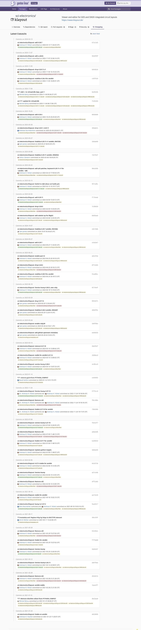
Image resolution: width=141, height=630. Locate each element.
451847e (95, 567)
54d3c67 (95, 540)
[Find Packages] (121, 9)
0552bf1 (95, 297)
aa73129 (95, 487)
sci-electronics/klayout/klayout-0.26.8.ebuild (74, 571)
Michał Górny (24, 93)
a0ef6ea (95, 553)
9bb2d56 (95, 166)
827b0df (95, 284)
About (65, 9)
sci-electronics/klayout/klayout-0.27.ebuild (54, 429)
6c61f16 (95, 456)
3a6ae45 (95, 443)
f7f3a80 (95, 531)
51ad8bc (95, 270)
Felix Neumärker (25, 498)
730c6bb (95, 403)
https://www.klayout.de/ (72, 20)
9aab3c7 (95, 496)
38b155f (95, 509)
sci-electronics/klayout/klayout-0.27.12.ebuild (49, 301)
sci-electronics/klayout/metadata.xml (28, 332)
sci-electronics (25, 16)
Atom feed (95, 34)
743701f (95, 153)
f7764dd (95, 195)
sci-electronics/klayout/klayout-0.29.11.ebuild (49, 131)
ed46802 (95, 372)
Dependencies (29, 27)
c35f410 (95, 78)
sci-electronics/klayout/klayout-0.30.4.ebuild (30, 60)
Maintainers (33, 9)
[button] (110, 3)
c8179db (95, 226)
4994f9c (95, 306)
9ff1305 (95, 474)
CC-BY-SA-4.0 (56, 626)
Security (85, 27)
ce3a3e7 (95, 239)
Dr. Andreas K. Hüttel (26, 387)
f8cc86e (95, 394)
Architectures (55, 9)
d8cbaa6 (95, 589)
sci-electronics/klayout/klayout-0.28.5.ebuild (49, 266)
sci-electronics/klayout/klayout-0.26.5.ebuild (49, 571)
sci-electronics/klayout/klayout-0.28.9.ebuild (49, 208)
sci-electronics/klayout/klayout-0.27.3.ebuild (30, 429)
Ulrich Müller (24, 511)
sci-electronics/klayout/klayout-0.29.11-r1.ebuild (50, 73)
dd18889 (95, 604)
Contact (128, 622)
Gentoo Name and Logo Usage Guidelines (78, 626)
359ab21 (95, 127)
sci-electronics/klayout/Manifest (52, 47)
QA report (42, 27)
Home (14, 9)
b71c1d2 (95, 42)
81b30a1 (95, 522)
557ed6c (95, 182)
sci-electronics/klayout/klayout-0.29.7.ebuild (75, 131)
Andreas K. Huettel (26, 606)
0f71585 (95, 261)
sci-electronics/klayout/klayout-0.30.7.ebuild (30, 47)
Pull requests (58, 27)
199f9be (95, 319)
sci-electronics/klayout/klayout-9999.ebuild (55, 60)
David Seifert (23, 374)
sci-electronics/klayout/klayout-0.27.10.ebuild (49, 345)
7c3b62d (95, 204)
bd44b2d (95, 69)
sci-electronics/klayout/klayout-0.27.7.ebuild (49, 398)
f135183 (95, 100)
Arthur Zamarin (24, 155)
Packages (22, 9)
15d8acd (95, 350)
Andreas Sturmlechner (27, 129)
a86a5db (95, 425)
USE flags (44, 9)
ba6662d (95, 434)
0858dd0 (95, 113)
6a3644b (95, 91)
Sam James (23, 142)
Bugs (72, 27)
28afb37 (95, 341)
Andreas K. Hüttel (25, 45)
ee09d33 (95, 328)
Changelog (97, 27)
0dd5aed (95, 213)
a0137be (95, 253)
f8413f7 (95, 416)
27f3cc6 (95, 385)
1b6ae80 (95, 140)
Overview (16, 27)
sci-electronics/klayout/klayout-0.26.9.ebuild (49, 527)
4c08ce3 (95, 359)
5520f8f (95, 56)
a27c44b (95, 465)
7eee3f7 (95, 575)
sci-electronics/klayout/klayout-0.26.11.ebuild (49, 478)
